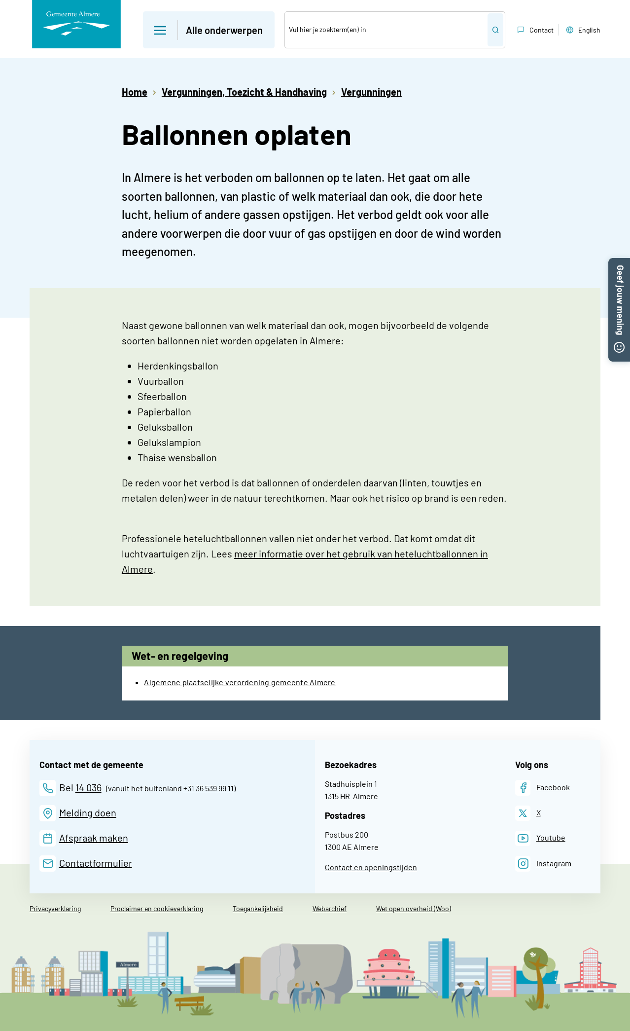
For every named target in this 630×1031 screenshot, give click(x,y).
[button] (619, 264)
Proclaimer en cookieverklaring (156, 908)
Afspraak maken (93, 838)
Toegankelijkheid (258, 908)
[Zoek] (386, 29)
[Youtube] (540, 838)
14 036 (88, 787)
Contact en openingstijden (371, 867)
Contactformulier (95, 863)
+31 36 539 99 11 (208, 788)
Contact (534, 30)
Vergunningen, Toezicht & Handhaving (244, 92)
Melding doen (87, 812)
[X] (528, 813)
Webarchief (330, 908)
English (582, 30)
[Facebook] (542, 787)
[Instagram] (543, 863)
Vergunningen (371, 92)
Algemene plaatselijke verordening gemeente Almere (239, 682)
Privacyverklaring (55, 908)
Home (134, 92)
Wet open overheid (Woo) (413, 908)
